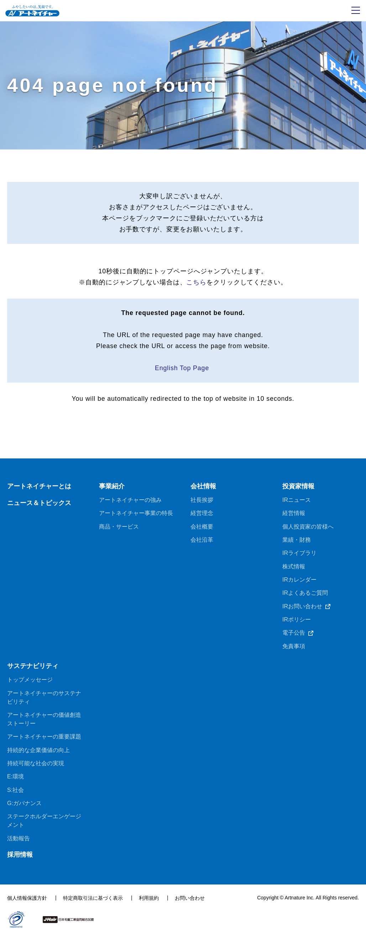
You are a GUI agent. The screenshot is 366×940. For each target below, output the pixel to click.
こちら (196, 283)
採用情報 (20, 858)
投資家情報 (298, 488)
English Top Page (183, 369)
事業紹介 (112, 488)
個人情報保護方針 (27, 902)
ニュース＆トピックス (39, 505)
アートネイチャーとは (39, 488)
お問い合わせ (190, 902)
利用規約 (149, 902)
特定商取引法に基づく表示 (93, 902)
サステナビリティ (32, 669)
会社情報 (203, 488)
